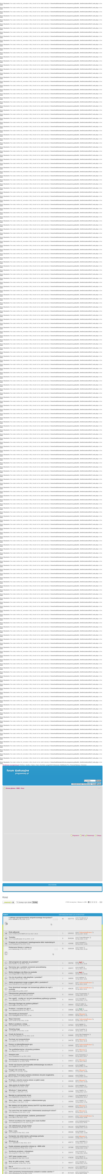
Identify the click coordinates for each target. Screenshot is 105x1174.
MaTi (80, 962)
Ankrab (14, 1132)
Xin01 (14, 1087)
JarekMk (15, 919)
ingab (14, 1107)
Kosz (22, 788)
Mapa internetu (14, 1019)
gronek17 (15, 1025)
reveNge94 (15, 1015)
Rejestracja (90, 835)
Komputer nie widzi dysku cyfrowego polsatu (26, 1136)
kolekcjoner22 (16, 1122)
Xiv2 (13, 1071)
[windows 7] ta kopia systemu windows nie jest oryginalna (31, 1075)
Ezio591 (14, 1061)
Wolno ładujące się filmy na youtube (23, 972)
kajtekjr (81, 1024)
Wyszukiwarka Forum (94, 782)
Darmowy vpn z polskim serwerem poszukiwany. (27, 967)
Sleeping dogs (14, 1029)
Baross (14, 1051)
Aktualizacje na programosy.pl (10, 765)
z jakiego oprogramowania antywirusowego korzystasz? (30, 917)
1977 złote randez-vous (18, 1156)
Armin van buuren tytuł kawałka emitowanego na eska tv (31, 1065)
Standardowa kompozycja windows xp (23, 1060)
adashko (81, 1085)
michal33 (82, 942)
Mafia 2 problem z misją (18, 1024)
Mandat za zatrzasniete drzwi (20, 1095)
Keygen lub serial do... (17, 1070)
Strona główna (10, 788)
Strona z (82, 902)
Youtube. (12, 937)
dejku (14, 1092)
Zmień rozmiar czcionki (99, 788)
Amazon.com (14, 1054)
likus (13, 979)
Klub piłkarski (14, 932)
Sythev (16, 1076)
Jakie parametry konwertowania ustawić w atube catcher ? (31, 1172)
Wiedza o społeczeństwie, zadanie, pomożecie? (27, 1116)
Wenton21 (15, 1127)
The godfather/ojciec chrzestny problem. (24, 1049)
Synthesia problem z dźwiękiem (21, 1151)
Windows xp (13, 1141)
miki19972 (15, 1168)
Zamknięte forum (8, 902)
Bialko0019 (15, 1097)
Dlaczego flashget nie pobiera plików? (23, 1003)
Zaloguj (99, 835)
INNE (18, 788)
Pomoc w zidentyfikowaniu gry (21, 1044)
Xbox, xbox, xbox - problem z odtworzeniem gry (27, 1100)
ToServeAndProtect (85, 932)
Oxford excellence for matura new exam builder (27, 1121)
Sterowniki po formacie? (18, 1014)
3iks (13, 1117)
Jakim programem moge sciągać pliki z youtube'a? (28, 982)
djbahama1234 (16, 1010)
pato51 (14, 1030)
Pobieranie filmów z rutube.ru (20, 947)
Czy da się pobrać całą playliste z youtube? (25, 977)
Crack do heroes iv (16, 1034)
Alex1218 (15, 968)
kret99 (81, 967)
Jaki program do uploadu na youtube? (23, 962)
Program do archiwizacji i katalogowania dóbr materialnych (32, 942)
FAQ (83, 835)
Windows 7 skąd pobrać (18, 1090)
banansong (15, 949)
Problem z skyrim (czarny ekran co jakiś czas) (26, 1080)
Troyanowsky (16, 995)
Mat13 (14, 1046)
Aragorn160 (15, 974)
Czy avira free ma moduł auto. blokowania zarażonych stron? (32, 1110)
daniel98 (15, 1000)
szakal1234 (15, 1137)
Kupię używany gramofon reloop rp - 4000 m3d (27, 1146)
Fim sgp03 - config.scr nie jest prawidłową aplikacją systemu (32, 998)
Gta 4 (11, 1167)
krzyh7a (14, 1153)
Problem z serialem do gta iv (20, 1009)
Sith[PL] (81, 1090)
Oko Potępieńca (17, 1036)
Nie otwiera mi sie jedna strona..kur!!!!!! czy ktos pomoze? (31, 1105)
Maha (14, 1102)
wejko (14, 991)
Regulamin (75, 835)
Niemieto (15, 1112)
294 (101, 902)
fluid (80, 1009)
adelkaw (81, 977)
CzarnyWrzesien (17, 939)
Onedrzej (15, 944)
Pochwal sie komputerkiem (19, 1039)
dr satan (81, 1004)
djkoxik (14, 1158)
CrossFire (82, 1029)
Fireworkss (15, 1056)
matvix (81, 947)
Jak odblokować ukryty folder (20, 1126)
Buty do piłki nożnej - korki (19, 1161)
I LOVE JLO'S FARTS (19, 934)
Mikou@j (82, 1014)
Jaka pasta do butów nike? (19, 1085)
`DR (13, 1081)
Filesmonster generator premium (21, 993)
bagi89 (14, 1066)
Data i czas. (13, 1131)
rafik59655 (15, 1143)
